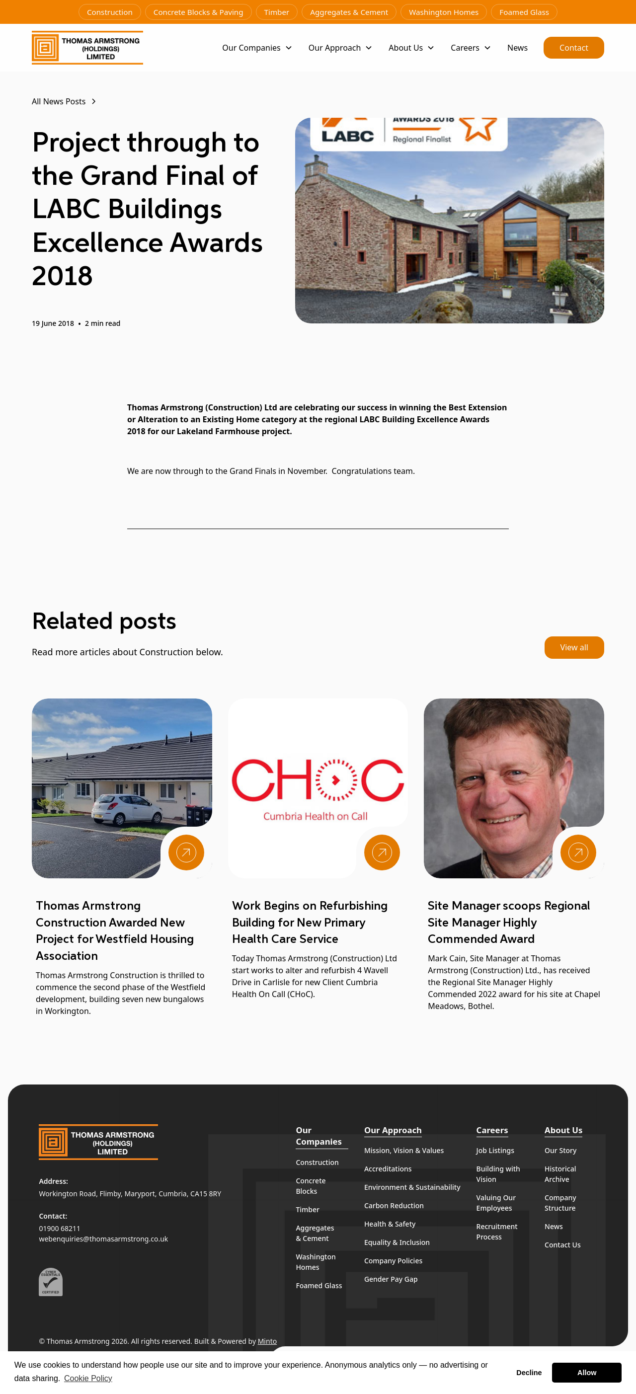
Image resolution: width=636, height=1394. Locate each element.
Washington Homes (443, 12)
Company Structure (560, 1203)
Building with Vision (498, 1174)
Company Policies (393, 1260)
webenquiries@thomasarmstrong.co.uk (103, 1238)
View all (574, 647)
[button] (257, 48)
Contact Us (563, 1244)
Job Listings (495, 1150)
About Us (563, 1130)
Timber (277, 12)
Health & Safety (390, 1224)
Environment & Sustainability (412, 1187)
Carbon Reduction (394, 1205)
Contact (573, 47)
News (517, 47)
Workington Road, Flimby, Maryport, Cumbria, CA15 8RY (130, 1193)
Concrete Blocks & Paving (198, 12)
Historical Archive (560, 1174)
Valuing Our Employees (496, 1203)
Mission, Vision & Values (404, 1150)
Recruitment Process (497, 1231)
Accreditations (388, 1168)
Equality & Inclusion (397, 1242)
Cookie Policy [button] (88, 1378)
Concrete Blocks (310, 1186)
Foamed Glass (524, 12)
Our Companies (319, 1136)
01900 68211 (59, 1228)
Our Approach (393, 1130)
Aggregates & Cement (349, 12)
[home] (87, 48)
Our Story (560, 1150)
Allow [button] (586, 1373)
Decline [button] (529, 1373)
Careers (492, 1130)
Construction (110, 12)
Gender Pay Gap (391, 1279)
